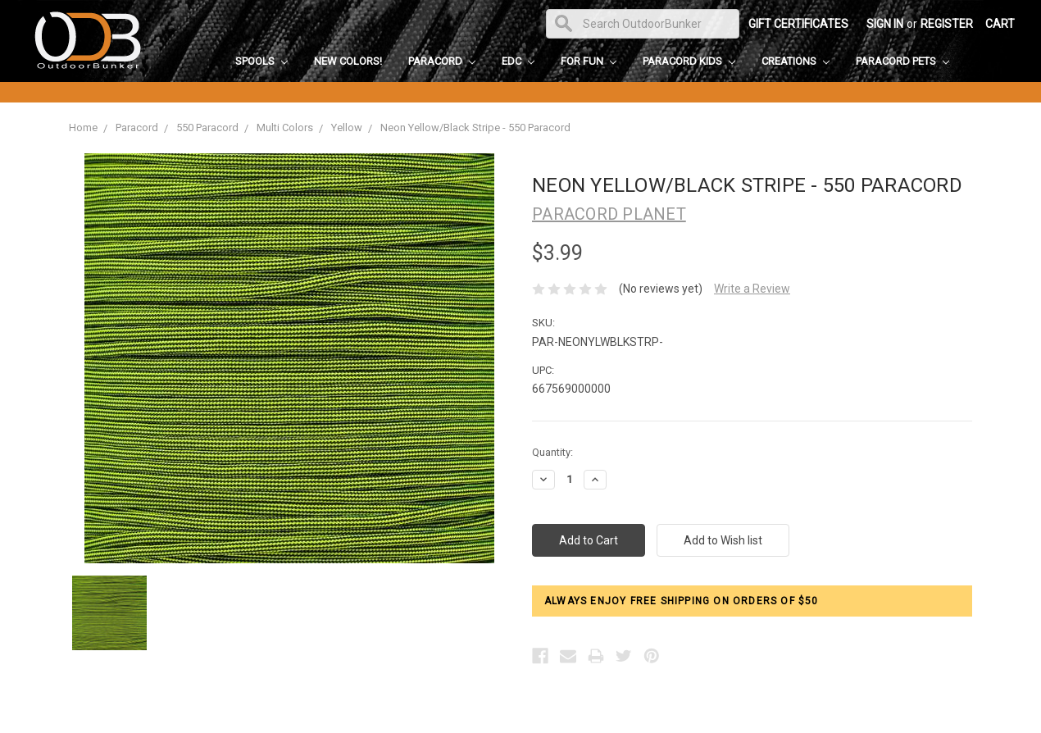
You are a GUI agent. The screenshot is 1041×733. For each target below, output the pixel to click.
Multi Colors (285, 127)
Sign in (884, 23)
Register (947, 23)
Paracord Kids (689, 61)
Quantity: (552, 452)
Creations (795, 61)
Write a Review (752, 288)
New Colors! (348, 61)
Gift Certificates (798, 23)
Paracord (441, 61)
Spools (261, 61)
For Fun (588, 61)
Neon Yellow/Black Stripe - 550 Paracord (475, 127)
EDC (518, 61)
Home (83, 127)
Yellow (346, 127)
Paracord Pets (902, 61)
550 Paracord (207, 127)
